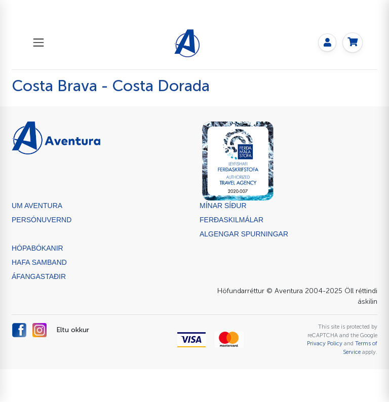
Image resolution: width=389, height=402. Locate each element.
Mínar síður (223, 206)
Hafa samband (39, 262)
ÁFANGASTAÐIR (39, 276)
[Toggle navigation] (38, 42)
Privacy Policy (324, 343)
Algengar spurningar (244, 234)
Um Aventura (37, 206)
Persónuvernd (41, 220)
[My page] (327, 42)
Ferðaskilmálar (231, 220)
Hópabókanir (37, 248)
